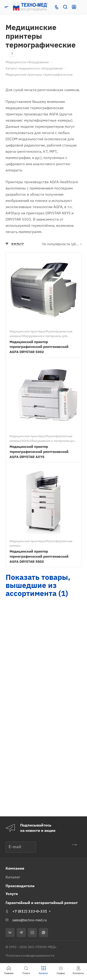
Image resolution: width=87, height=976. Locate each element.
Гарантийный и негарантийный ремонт (42, 902)
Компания (15, 868)
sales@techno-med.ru (29, 920)
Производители (20, 885)
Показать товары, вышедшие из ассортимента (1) (38, 585)
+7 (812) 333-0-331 (29, 911)
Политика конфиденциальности (30, 955)
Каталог (13, 877)
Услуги (12, 893)
